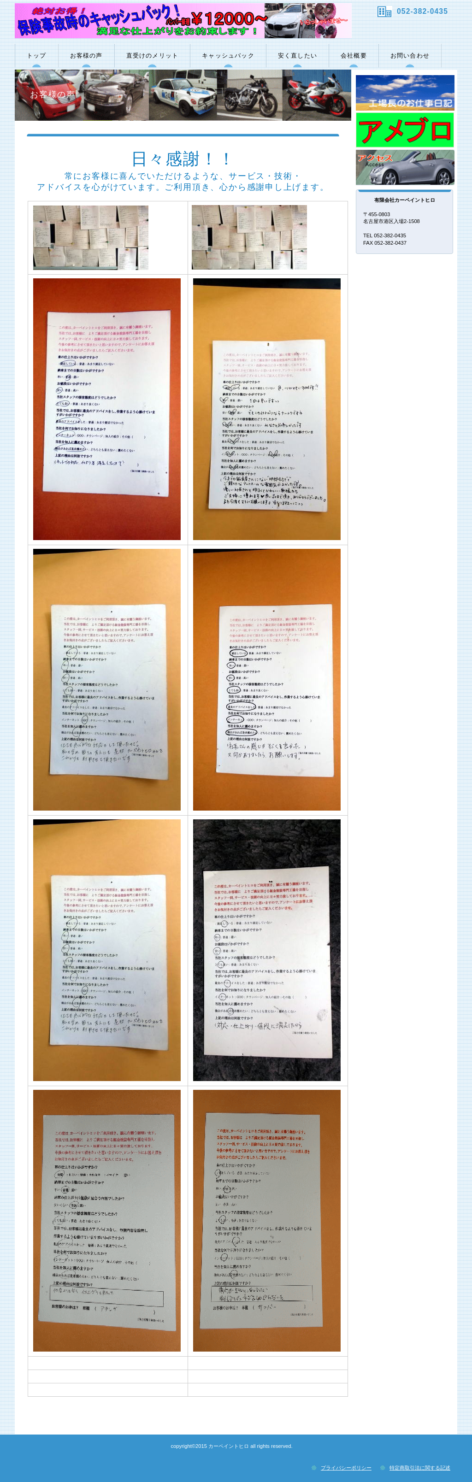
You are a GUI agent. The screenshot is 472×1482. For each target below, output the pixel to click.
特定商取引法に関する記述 (419, 1467)
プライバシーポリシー (346, 1467)
